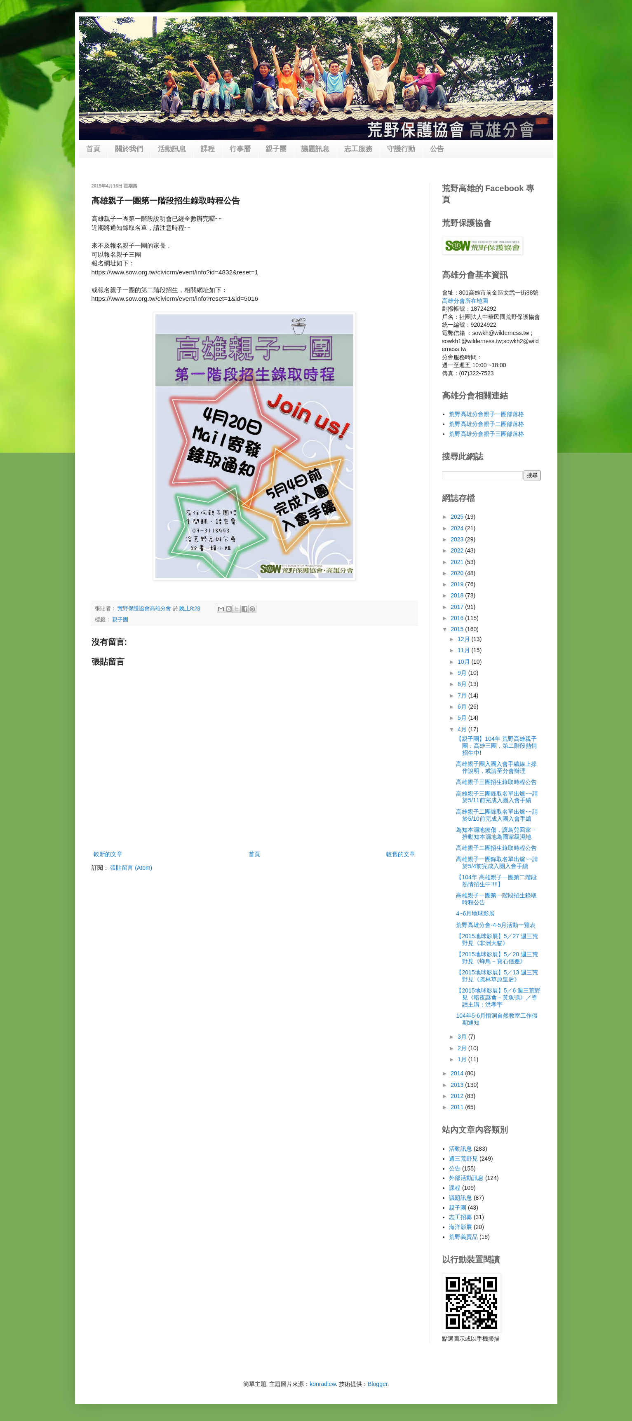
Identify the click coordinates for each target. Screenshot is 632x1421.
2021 (458, 562)
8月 (463, 684)
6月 (463, 706)
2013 (458, 1085)
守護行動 (401, 149)
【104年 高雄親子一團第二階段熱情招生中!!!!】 (496, 880)
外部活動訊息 (466, 1178)
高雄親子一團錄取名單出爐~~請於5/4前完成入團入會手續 (497, 862)
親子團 (276, 149)
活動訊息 (172, 149)
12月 (464, 639)
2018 (458, 595)
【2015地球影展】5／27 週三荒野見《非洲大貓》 (497, 939)
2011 (458, 1107)
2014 (458, 1073)
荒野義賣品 (463, 1237)
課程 (208, 149)
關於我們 (129, 149)
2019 (458, 584)
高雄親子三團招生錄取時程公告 (496, 782)
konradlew (323, 1384)
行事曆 (240, 149)
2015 (458, 629)
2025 (458, 516)
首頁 (93, 149)
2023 (458, 539)
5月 (463, 717)
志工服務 (358, 149)
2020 (458, 573)
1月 (463, 1059)
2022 (458, 550)
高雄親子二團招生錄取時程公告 (496, 848)
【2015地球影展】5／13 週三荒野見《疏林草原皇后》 (497, 976)
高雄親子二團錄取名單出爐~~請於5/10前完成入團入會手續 (497, 815)
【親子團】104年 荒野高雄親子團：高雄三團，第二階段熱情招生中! (496, 745)
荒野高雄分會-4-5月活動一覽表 (496, 925)
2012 (458, 1096)
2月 (463, 1048)
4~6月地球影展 (475, 913)
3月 (463, 1036)
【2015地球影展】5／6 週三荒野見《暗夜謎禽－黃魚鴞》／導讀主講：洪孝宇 (498, 997)
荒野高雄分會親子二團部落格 (486, 424)
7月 (463, 695)
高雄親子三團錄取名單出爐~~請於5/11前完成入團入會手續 (497, 797)
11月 (464, 650)
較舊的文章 (400, 854)
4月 (463, 729)
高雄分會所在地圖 (465, 300)
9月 (463, 673)
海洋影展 (460, 1227)
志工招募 (460, 1217)
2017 (458, 607)
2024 (458, 528)
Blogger (377, 1384)
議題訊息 (315, 149)
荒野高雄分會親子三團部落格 (486, 434)
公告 (437, 149)
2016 (458, 618)
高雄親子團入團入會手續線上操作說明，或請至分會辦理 (496, 767)
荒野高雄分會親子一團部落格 (486, 414)
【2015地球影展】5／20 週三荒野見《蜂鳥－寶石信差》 (497, 958)
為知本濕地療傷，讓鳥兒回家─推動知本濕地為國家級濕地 (495, 833)
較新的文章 (108, 854)
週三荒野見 (463, 1158)
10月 (464, 661)
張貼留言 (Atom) (131, 867)
